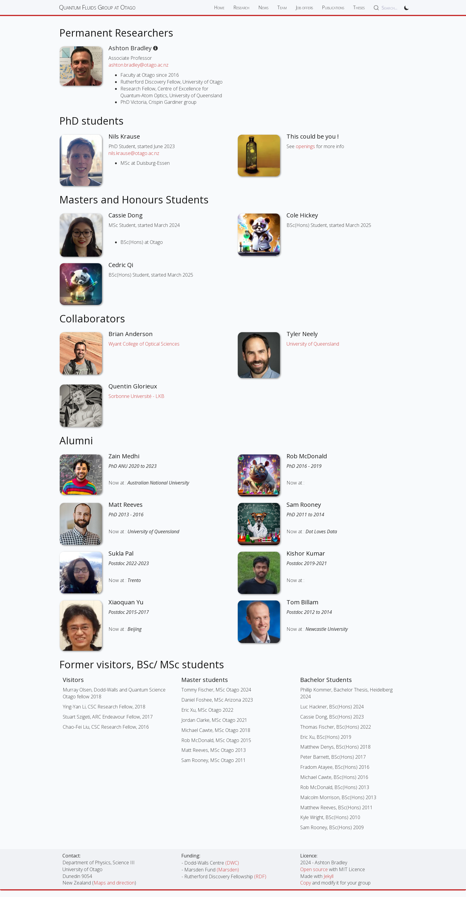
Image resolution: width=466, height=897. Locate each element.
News (263, 7)
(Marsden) (228, 869)
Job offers (304, 7)
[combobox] (385, 7)
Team (282, 7)
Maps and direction (114, 882)
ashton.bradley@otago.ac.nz (138, 65)
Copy (306, 882)
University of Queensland (312, 344)
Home (219, 7)
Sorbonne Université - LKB (136, 396)
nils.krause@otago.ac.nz (133, 153)
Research (241, 7)
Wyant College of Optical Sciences (144, 344)
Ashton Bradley (133, 48)
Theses (359, 7)
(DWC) (232, 863)
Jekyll (328, 876)
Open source (314, 869)
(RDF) (260, 876)
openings (305, 146)
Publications (333, 7)
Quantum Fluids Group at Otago (97, 7)
